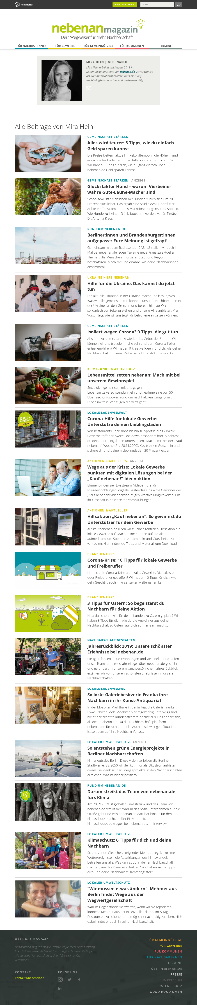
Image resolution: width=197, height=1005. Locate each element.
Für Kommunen (132, 46)
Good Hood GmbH (166, 992)
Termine (165, 46)
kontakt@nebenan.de (29, 978)
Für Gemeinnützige (98, 46)
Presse (176, 974)
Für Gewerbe (65, 46)
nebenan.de (118, 62)
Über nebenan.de (166, 969)
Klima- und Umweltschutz (111, 369)
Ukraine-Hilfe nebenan (108, 277)
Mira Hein (95, 62)
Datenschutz (170, 986)
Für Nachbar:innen (32, 46)
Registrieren (125, 4)
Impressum (172, 980)
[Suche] (157, 4)
